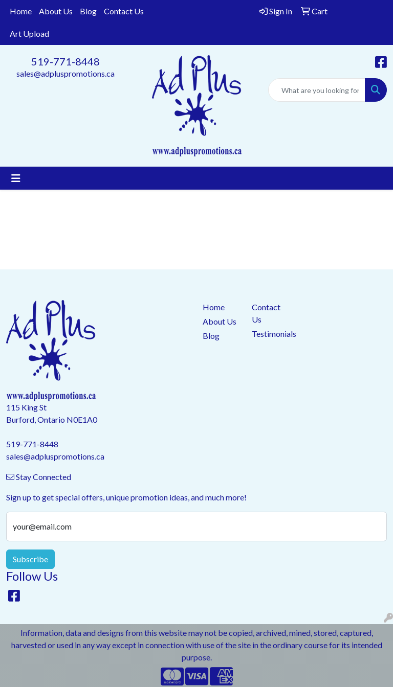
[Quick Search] (316, 90)
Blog (88, 11)
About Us (56, 11)
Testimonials (270, 333)
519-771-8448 (65, 61)
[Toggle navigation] (16, 178)
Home (21, 11)
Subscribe (30, 559)
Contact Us (124, 11)
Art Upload (29, 33)
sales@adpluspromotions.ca (65, 73)
